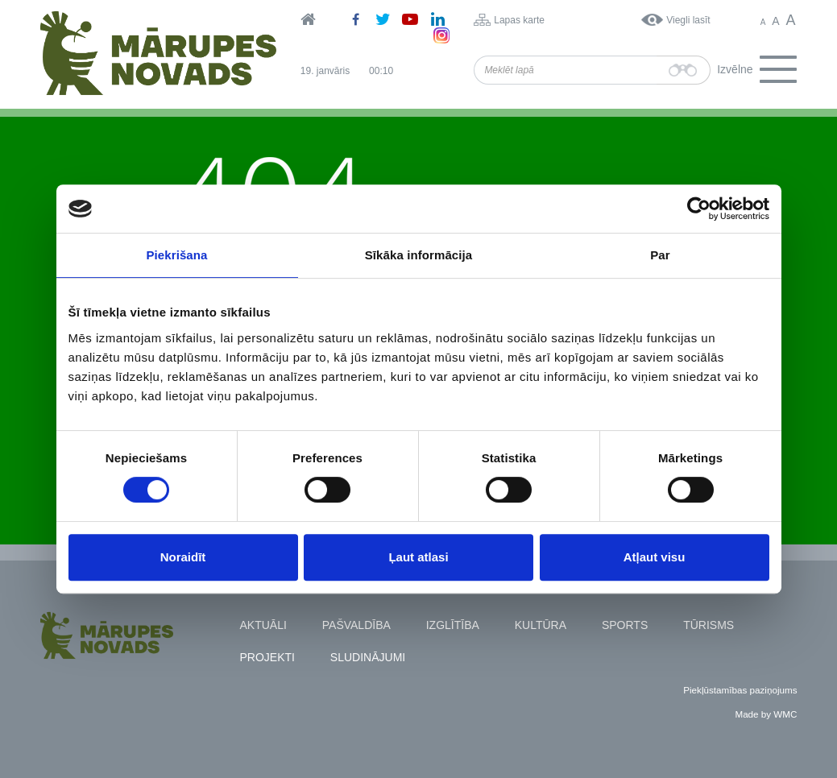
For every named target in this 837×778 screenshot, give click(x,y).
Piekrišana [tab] (176, 255)
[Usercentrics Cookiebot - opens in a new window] (698, 209)
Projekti (267, 657)
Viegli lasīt (688, 20)
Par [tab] (660, 255)
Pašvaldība (356, 625)
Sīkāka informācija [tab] (419, 255)
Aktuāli (263, 625)
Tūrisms (708, 625)
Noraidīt (183, 557)
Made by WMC (766, 714)
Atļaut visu (655, 557)
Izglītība (452, 625)
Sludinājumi (367, 657)
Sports (625, 625)
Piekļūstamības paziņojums (740, 690)
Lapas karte (519, 20)
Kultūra (540, 625)
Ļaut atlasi (418, 557)
